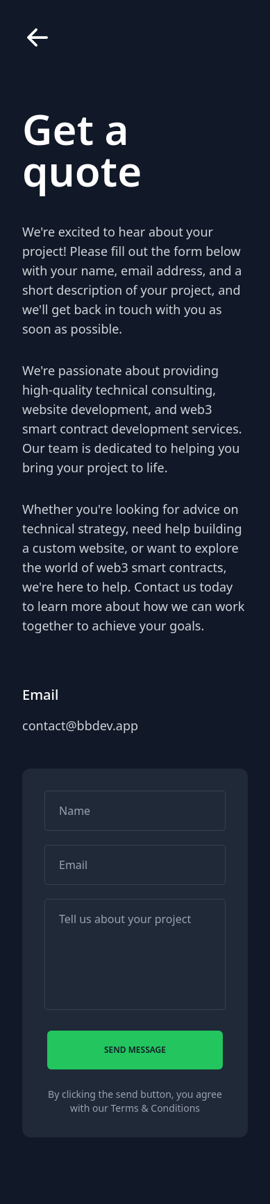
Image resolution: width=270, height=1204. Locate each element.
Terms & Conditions (156, 1108)
